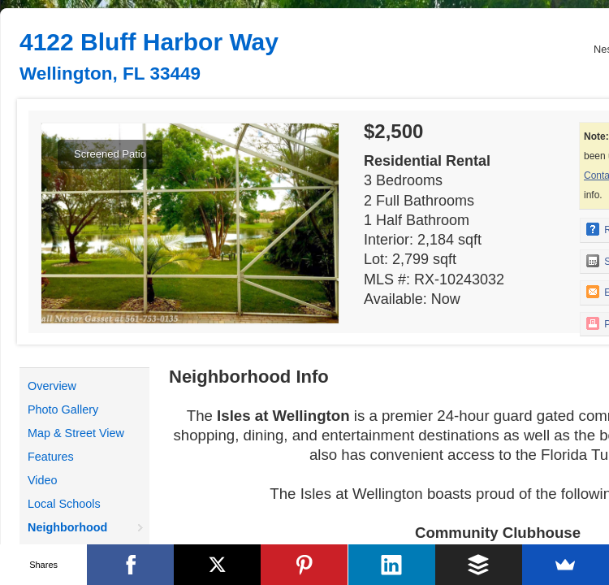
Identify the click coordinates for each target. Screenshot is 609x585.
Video (43, 480)
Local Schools (64, 503)
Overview (52, 385)
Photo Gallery (63, 409)
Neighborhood (67, 527)
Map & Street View (76, 433)
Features (51, 456)
